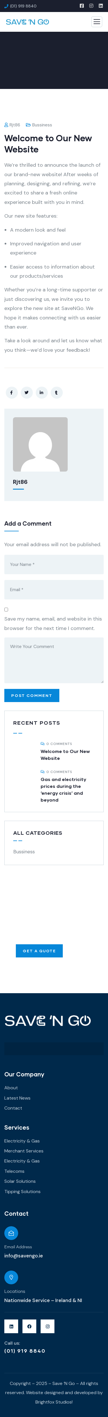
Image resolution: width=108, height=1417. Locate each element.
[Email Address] (11, 1233)
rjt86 (12, 125)
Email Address (18, 1247)
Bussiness (42, 125)
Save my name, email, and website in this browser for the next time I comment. (53, 623)
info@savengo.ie (23, 1256)
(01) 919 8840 (25, 1351)
